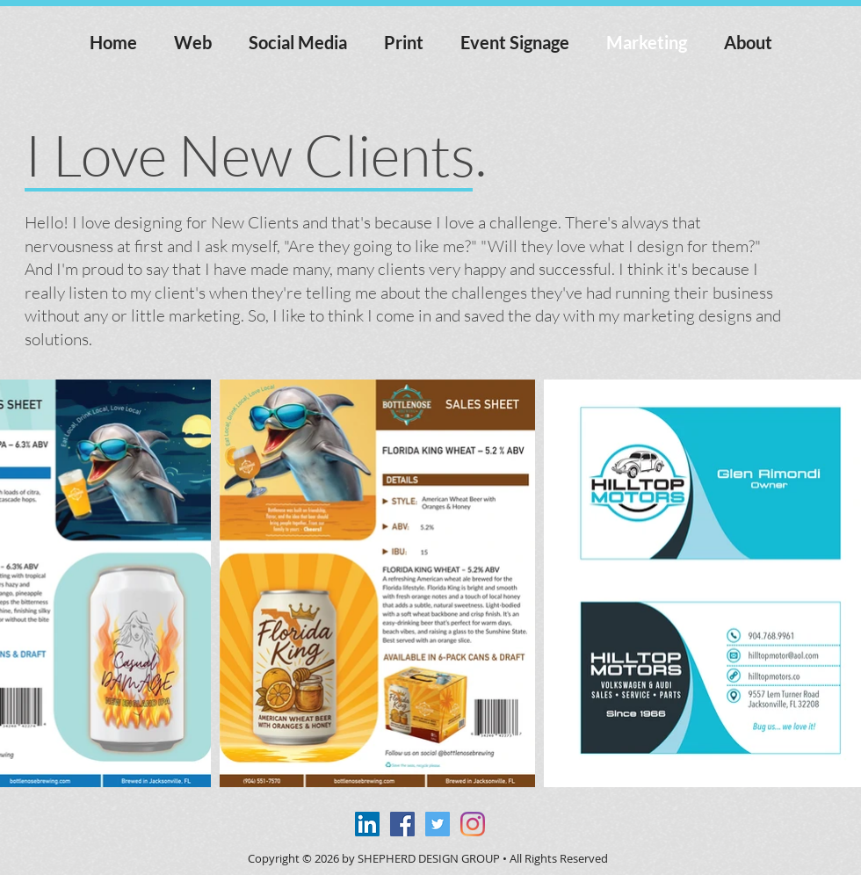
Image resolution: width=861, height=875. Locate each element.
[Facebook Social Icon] (402, 824)
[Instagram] (472, 824)
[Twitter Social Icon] (437, 824)
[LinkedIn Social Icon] (367, 824)
